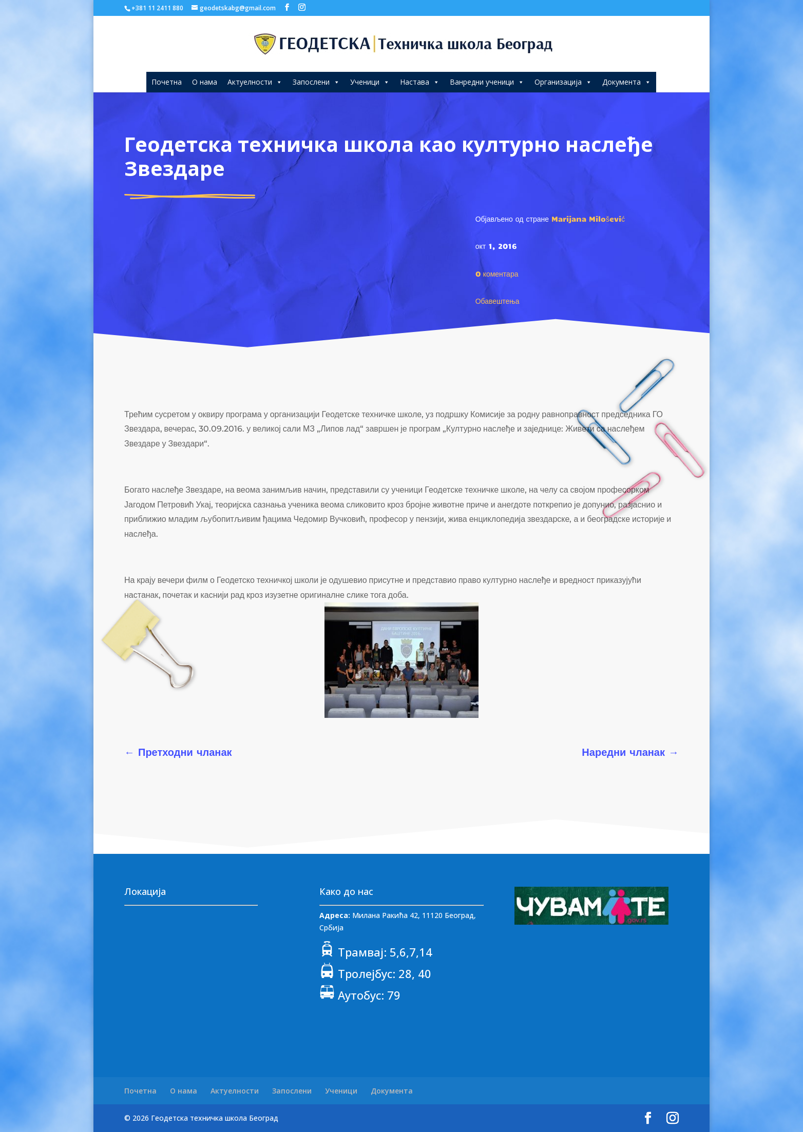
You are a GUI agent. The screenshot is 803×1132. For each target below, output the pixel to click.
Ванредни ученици (487, 82)
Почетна (166, 82)
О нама (204, 82)
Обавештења (497, 300)
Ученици (370, 82)
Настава (419, 82)
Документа (626, 82)
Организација (563, 82)
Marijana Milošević (588, 218)
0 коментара (497, 273)
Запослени (316, 82)
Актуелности (254, 82)
